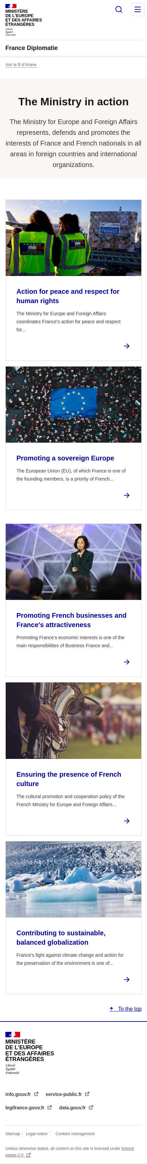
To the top (129, 1009)
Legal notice (37, 1133)
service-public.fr (64, 1094)
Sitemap (13, 1133)
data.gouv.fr (73, 1107)
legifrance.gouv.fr (25, 1107)
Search (119, 9)
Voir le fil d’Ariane (21, 64)
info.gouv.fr (18, 1094)
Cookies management (75, 1133)
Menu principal (137, 9)
